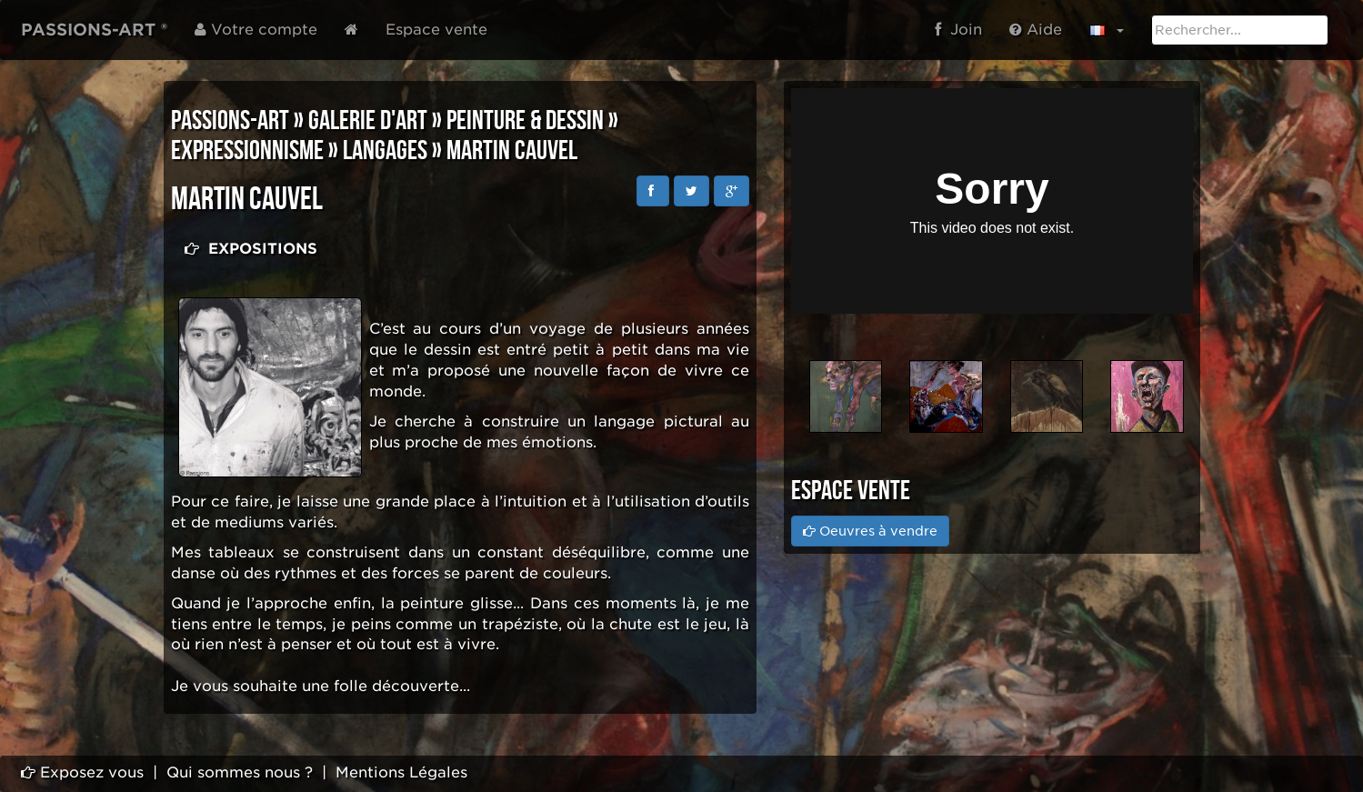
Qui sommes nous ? (239, 772)
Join (958, 29)
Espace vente (436, 29)
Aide (1035, 29)
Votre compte (256, 29)
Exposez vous (82, 772)
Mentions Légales (401, 772)
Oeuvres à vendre (870, 531)
